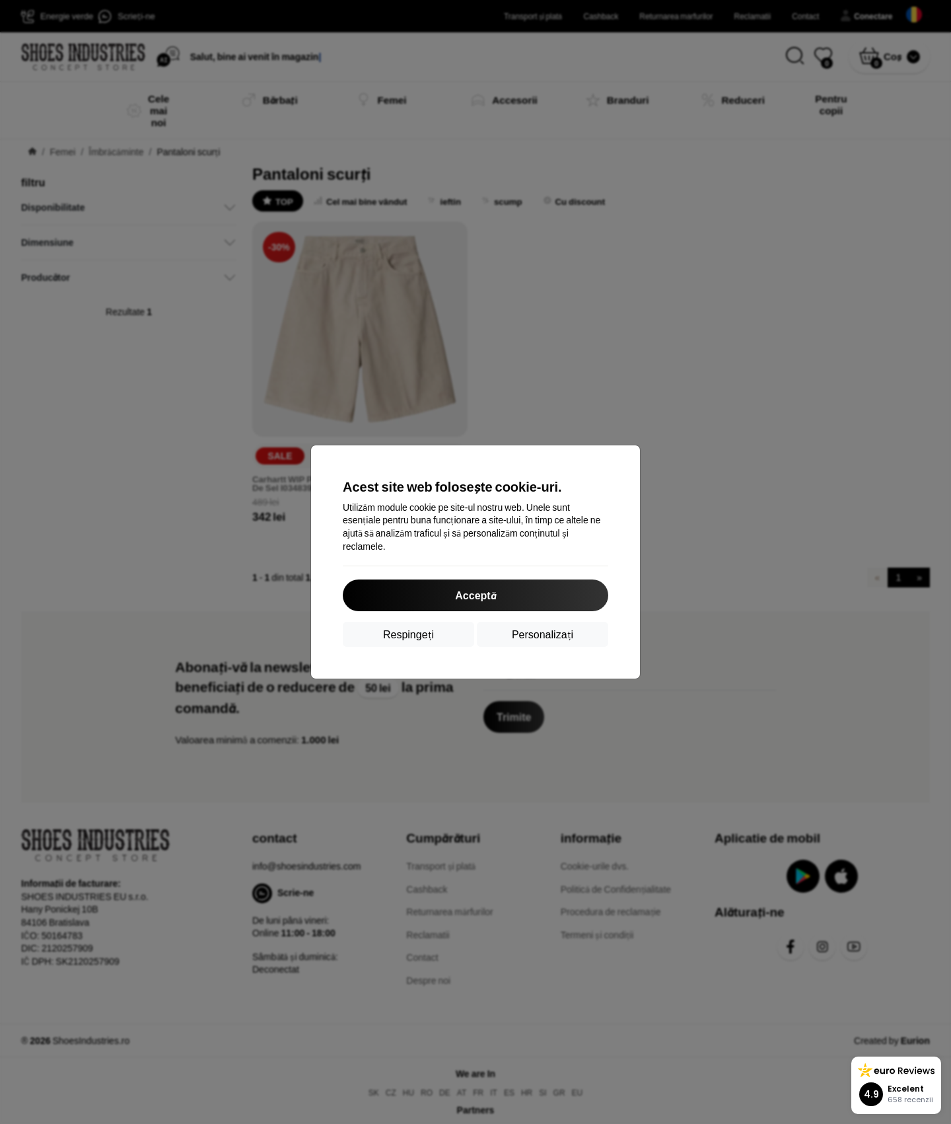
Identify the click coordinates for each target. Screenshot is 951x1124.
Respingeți (408, 634)
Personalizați (542, 634)
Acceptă (475, 595)
